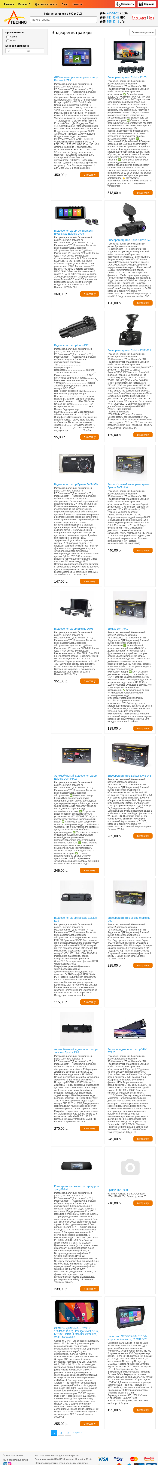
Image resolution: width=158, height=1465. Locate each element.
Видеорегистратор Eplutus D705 (73, 628)
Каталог (23, 4)
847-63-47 (113, 17)
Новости (78, 4)
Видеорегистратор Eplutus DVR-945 (129, 240)
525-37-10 (113, 21)
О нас (65, 4)
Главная (9, 4)
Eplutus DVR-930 (118, 1189)
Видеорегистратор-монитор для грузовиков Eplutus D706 (73, 232)
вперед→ (78, 1432)
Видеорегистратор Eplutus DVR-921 (129, 350)
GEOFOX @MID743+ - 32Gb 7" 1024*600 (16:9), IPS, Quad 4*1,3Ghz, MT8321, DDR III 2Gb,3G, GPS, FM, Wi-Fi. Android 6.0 (76, 1333)
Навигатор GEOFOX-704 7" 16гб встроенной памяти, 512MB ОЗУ (127, 1338)
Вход (151, 17)
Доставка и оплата (46, 4)
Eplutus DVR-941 (118, 628)
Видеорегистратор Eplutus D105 (127, 77)
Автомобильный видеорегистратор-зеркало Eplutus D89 (76, 1051)
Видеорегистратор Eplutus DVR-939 (76, 484)
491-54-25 (113, 13)
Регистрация (139, 17)
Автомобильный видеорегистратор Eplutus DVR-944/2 (75, 777)
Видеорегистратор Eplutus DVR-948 (129, 775)
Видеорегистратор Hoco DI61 (72, 345)
